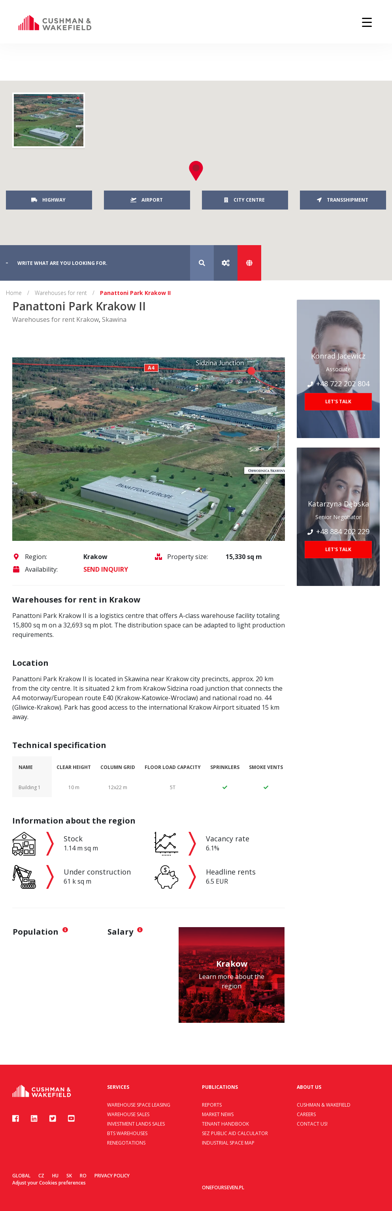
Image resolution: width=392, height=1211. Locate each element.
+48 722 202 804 (338, 383)
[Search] (202, 263)
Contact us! (312, 1123)
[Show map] (249, 263)
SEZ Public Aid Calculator (235, 1133)
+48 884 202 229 (338, 531)
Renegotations (126, 1142)
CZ (41, 1175)
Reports (212, 1104)
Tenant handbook (225, 1123)
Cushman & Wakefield (324, 1104)
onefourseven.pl (223, 1187)
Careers (306, 1114)
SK (69, 1175)
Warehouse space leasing (138, 1104)
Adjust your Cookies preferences (49, 1182)
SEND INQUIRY (105, 569)
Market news (218, 1114)
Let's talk (338, 401)
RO (83, 1175)
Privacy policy (112, 1175)
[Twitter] (52, 1118)
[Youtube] (71, 1118)
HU (55, 1175)
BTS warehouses (127, 1133)
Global (21, 1175)
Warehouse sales (128, 1114)
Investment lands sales (136, 1123)
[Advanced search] (225, 263)
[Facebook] (15, 1118)
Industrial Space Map (228, 1142)
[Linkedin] (34, 1118)
